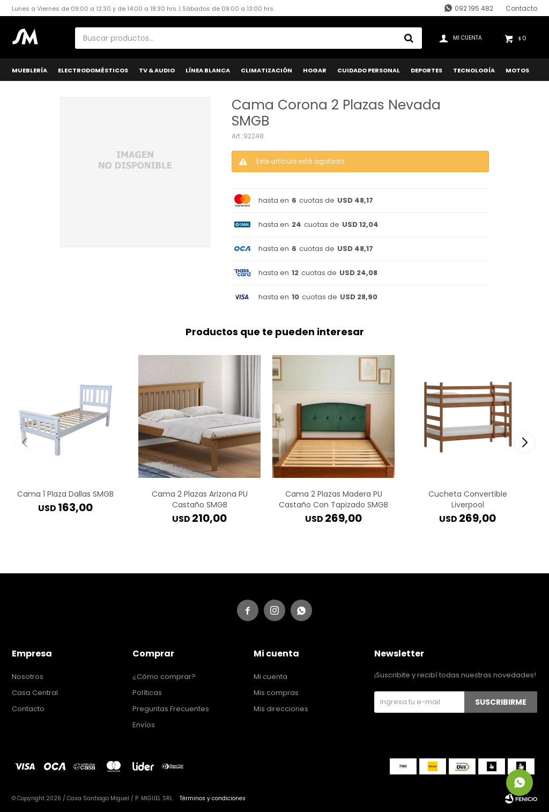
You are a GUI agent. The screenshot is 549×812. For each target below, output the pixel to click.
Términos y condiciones (213, 798)
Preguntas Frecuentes (170, 709)
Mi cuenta (270, 676)
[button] (524, 442)
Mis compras (276, 693)
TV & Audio (157, 70)
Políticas (147, 693)
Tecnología (474, 70)
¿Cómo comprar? (164, 676)
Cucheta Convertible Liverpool (467, 499)
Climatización (266, 70)
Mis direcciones (281, 709)
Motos (517, 70)
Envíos (143, 725)
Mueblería (29, 70)
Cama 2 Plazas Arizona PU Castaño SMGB (200, 499)
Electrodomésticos (93, 70)
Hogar (315, 70)
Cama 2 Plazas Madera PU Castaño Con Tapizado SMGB (333, 499)
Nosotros (27, 676)
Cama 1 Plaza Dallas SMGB (65, 494)
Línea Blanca (208, 70)
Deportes (426, 70)
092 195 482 (474, 8)
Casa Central (35, 693)
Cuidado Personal (368, 70)
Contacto (521, 8)
